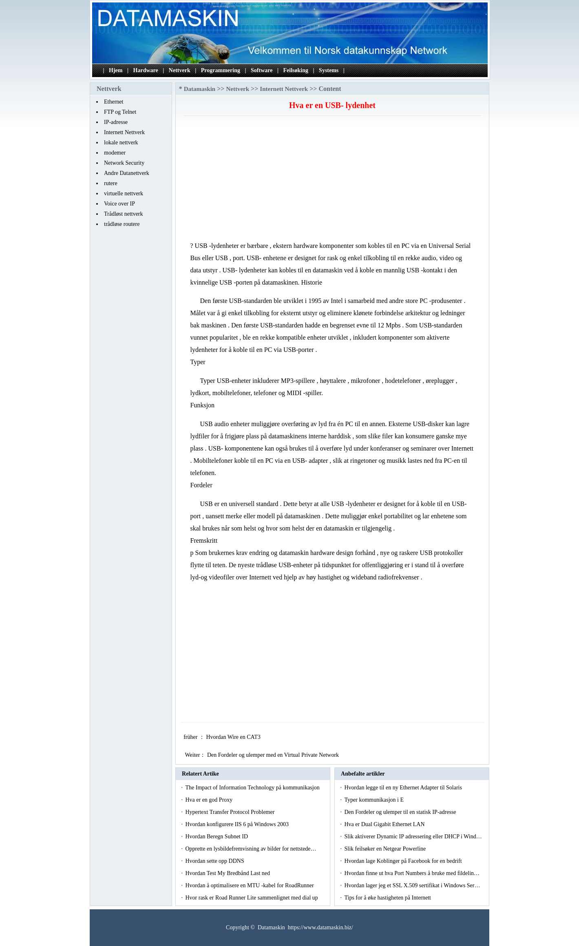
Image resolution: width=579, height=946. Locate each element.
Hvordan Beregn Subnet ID (217, 836)
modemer (115, 153)
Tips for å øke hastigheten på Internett (388, 898)
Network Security (124, 163)
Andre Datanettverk (126, 173)
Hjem (115, 70)
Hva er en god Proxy (209, 800)
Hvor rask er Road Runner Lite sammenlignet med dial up (252, 898)
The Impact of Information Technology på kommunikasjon (253, 788)
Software (261, 70)
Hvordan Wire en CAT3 (234, 737)
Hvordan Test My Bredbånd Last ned (228, 873)
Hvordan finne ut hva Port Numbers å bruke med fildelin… (412, 873)
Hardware (145, 70)
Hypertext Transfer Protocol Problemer (230, 812)
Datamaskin (200, 89)
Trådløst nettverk (123, 214)
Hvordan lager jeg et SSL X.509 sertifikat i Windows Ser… (412, 885)
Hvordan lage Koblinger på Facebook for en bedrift (403, 861)
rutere (110, 183)
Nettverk (179, 70)
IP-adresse (116, 122)
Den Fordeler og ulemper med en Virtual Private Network (273, 755)
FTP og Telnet (120, 112)
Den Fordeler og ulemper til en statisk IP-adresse (400, 812)
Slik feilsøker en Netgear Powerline (385, 849)
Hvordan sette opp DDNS (215, 861)
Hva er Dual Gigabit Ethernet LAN (385, 824)
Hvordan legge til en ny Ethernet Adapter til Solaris (403, 788)
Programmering (220, 70)
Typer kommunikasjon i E (374, 800)
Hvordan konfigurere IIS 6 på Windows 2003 (237, 824)
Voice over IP (119, 204)
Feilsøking (295, 70)
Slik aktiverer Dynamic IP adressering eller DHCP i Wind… (413, 836)
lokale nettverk (121, 142)
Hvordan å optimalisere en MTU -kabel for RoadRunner (250, 885)
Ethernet (113, 102)
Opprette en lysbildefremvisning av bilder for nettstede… (250, 849)
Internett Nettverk (124, 132)
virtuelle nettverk (123, 193)
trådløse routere (121, 224)
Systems (328, 70)
